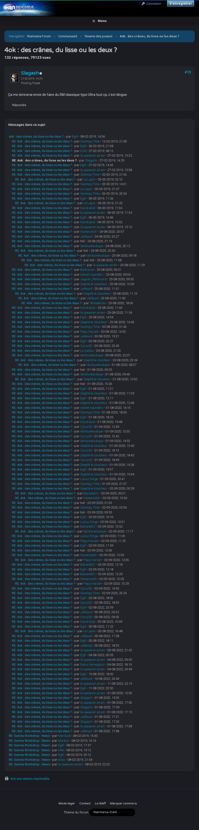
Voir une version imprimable (29, 778)
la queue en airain (92, 155)
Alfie (61, 750)
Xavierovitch (88, 231)
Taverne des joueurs (98, 36)
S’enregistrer (180, 3)
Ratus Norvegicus (92, 664)
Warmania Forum (39, 36)
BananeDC (91, 493)
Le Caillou (87, 350)
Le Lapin (89, 179)
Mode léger (67, 803)
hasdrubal (87, 208)
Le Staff (100, 803)
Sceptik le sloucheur (93, 284)
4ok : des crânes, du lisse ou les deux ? (36, 136)
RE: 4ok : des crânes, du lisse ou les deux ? (42, 141)
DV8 (83, 151)
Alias (61, 759)
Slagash (30, 73)
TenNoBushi (98, 303)
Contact (84, 803)
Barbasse (87, 269)
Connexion (151, 3)
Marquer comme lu (123, 803)
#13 (188, 72)
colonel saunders (91, 274)
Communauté (67, 36)
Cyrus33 (86, 346)
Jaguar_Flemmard (93, 279)
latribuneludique (91, 246)
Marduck (64, 736)
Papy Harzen (89, 331)
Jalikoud (86, 236)
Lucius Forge (89, 479)
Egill (75, 136)
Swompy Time (90, 141)
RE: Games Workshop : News (29, 736)
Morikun (63, 740)
